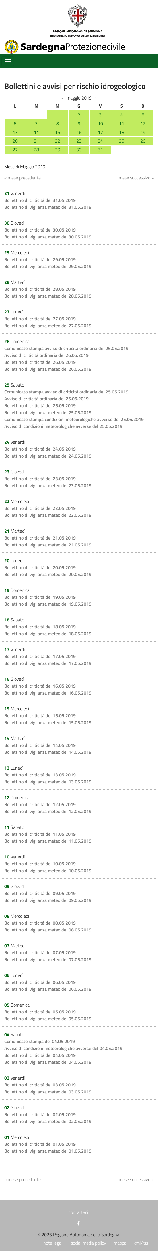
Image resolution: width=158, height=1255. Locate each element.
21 (36, 140)
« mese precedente (22, 177)
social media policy (88, 1242)
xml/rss (141, 1242)
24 (100, 140)
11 (121, 123)
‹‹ (62, 98)
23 (78, 140)
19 (142, 132)
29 (57, 149)
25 (121, 140)
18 (121, 132)
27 (15, 149)
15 (57, 132)
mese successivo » (136, 177)
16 (78, 132)
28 (36, 149)
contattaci (78, 1212)
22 (57, 140)
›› (96, 98)
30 (78, 149)
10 (100, 123)
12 (142, 123)
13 (15, 132)
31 (100, 149)
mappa (120, 1242)
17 (100, 132)
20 (15, 140)
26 (142, 140)
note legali (53, 1242)
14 (36, 132)
